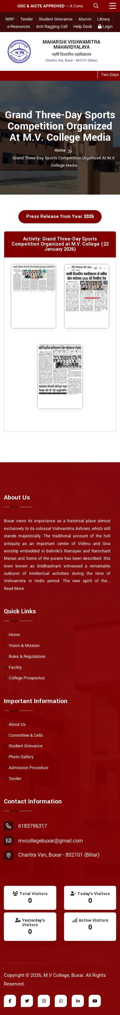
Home (60, 150)
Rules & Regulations (24, 656)
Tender (26, 19)
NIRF (9, 19)
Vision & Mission (21, 645)
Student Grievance (55, 19)
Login (105, 26)
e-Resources (18, 26)
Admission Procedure (26, 767)
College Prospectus (24, 677)
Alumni (85, 19)
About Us (15, 724)
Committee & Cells (23, 735)
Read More (14, 588)
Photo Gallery (19, 756)
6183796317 (25, 826)
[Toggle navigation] (112, 6)
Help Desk (82, 26)
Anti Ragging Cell (52, 26)
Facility (13, 667)
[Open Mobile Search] (96, 6)
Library (103, 19)
